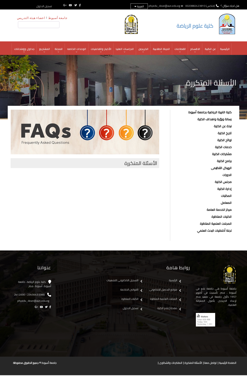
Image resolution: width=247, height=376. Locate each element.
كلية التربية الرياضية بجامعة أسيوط (210, 112)
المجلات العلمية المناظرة (216, 224)
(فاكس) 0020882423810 (200, 5)
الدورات (227, 175)
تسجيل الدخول (44, 6)
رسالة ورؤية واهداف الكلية (214, 119)
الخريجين (143, 50)
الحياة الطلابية (162, 50)
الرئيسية (226, 49)
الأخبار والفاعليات (101, 50)
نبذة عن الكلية (223, 126)
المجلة (58, 50)
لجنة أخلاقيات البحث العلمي (214, 231)
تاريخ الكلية (225, 133)
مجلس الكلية (223, 182)
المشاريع (44, 50)
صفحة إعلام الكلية (167, 308)
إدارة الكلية (224, 189)
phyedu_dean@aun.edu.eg (164, 5)
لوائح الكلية (224, 140)
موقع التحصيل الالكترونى (163, 290)
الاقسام (196, 50)
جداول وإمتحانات (23, 50)
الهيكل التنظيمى (221, 168)
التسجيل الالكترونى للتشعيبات (122, 280)
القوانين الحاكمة (129, 290)
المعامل (226, 203)
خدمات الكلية (223, 147)
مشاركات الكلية (222, 154)
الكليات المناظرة (221, 217)
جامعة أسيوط (58, 18)
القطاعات (180, 50)
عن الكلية (211, 50)
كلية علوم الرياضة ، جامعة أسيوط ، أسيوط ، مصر (34, 284)
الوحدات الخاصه (76, 50)
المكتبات (226, 196)
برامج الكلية (224, 161)
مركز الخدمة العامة (219, 210)
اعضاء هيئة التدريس (31, 18)
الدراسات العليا (125, 50)
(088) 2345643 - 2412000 (29, 295)
